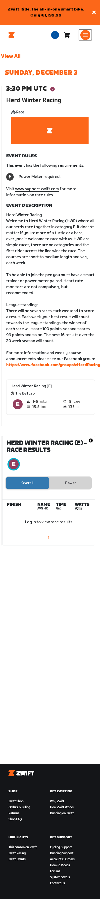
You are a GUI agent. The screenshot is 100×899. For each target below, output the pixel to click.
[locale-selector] (55, 35)
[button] (94, 12)
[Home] (12, 35)
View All (11, 56)
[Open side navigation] (85, 35)
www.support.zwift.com (37, 189)
